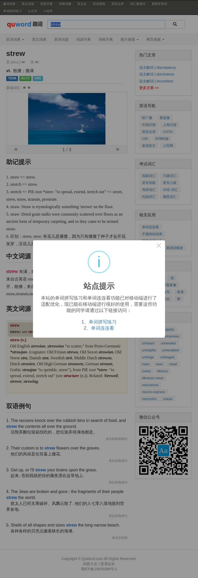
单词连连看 (102, 328)
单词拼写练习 (103, 322)
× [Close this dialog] (159, 246)
